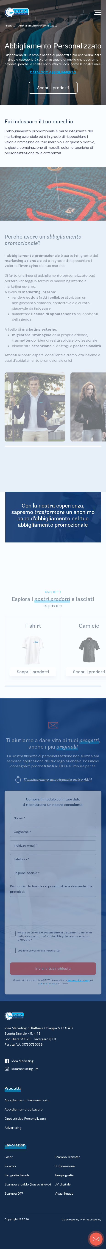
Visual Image (64, 1193)
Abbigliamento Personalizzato (27, 1100)
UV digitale (63, 1184)
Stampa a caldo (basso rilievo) (28, 1184)
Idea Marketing (22, 1061)
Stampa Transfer (67, 1157)
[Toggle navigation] (97, 12)
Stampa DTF (14, 1193)
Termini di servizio (47, 985)
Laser (9, 1157)
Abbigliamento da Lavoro (24, 1109)
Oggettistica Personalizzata (25, 1118)
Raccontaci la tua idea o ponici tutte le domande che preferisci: (51, 891)
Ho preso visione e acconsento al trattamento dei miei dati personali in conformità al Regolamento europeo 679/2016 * (54, 935)
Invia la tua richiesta (53, 970)
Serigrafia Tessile (17, 1175)
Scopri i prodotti (33, 674)
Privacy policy (92, 1219)
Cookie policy (70, 1219)
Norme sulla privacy (78, 982)
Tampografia (64, 1175)
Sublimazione (65, 1166)
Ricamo (10, 1166)
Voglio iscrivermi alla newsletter (39, 952)
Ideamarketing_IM (24, 1069)
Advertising (13, 1128)
